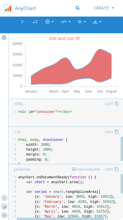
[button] (81, 25)
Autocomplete (88, 169)
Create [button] (104, 8)
